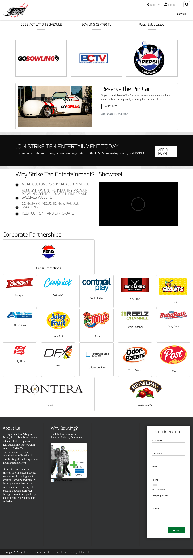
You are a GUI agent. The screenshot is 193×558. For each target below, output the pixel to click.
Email (154, 467)
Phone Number (158, 490)
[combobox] (156, 485)
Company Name (160, 495)
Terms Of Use (59, 552)
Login (171, 4)
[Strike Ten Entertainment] (15, 10)
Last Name (157, 453)
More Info (111, 106)
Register (155, 4)
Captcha (156, 508)
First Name (157, 440)
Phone (155, 480)
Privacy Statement (79, 552)
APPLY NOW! (163, 152)
